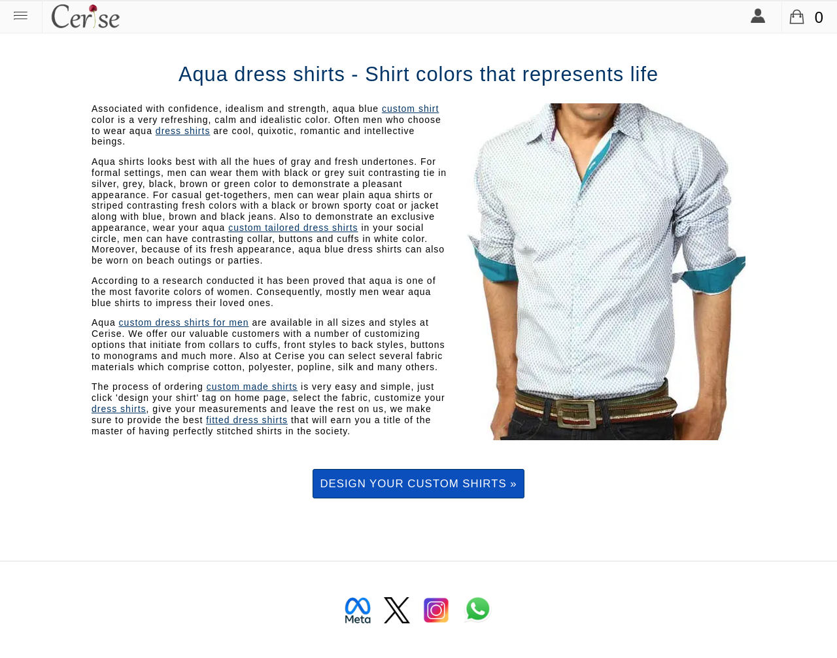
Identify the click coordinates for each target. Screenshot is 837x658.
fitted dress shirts (247, 420)
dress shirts (183, 131)
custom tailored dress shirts (293, 227)
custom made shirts (252, 386)
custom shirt (410, 108)
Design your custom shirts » (418, 483)
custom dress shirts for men (184, 322)
